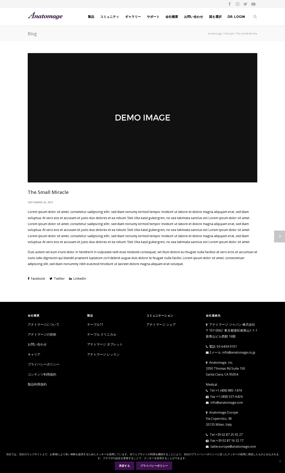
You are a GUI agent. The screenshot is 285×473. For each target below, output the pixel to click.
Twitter (57, 278)
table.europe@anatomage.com (233, 446)
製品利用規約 (37, 384)
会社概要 (171, 17)
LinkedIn (77, 278)
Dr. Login (236, 17)
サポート (153, 17)
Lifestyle (229, 33)
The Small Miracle (48, 192)
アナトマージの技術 (42, 334)
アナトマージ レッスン (103, 354)
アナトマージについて (43, 324)
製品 (91, 17)
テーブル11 (95, 324)
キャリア (34, 354)
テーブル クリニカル (101, 334)
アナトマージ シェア (161, 324)
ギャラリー (133, 17)
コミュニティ (109, 17)
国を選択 (215, 17)
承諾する (124, 465)
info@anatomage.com (226, 402)
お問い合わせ (193, 17)
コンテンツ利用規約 (42, 374)
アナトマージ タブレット (105, 344)
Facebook (36, 278)
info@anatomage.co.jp (238, 352)
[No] (280, 461)
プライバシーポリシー (43, 364)
